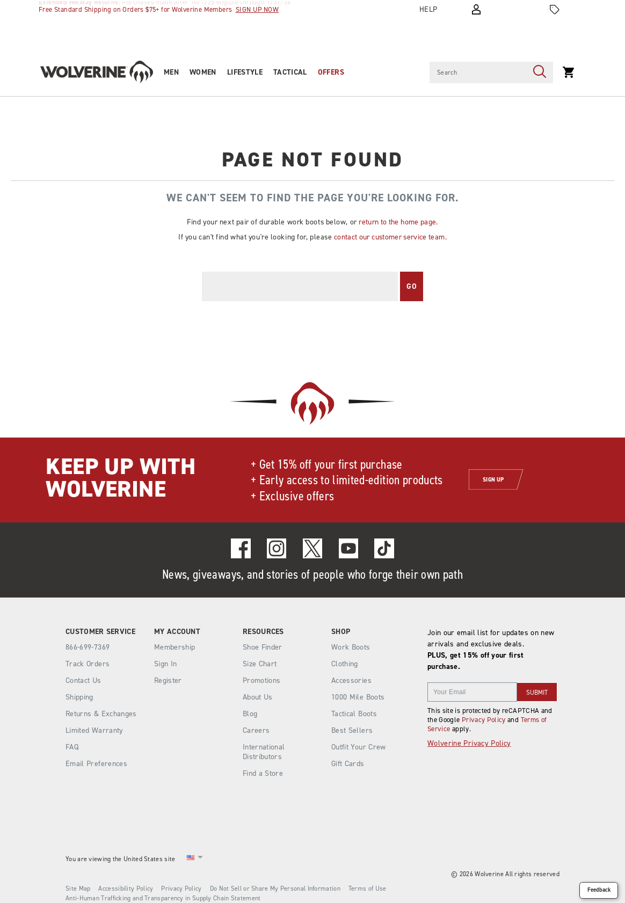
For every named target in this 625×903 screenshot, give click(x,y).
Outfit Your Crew (358, 747)
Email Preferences (96, 764)
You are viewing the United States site (120, 859)
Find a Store (263, 773)
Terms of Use (367, 888)
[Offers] (554, 9)
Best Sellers (352, 730)
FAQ (72, 747)
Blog (250, 714)
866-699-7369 (88, 647)
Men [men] (171, 72)
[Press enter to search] (539, 72)
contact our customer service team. (390, 237)
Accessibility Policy (125, 888)
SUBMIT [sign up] (537, 692)
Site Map (78, 888)
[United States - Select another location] (191, 859)
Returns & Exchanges (101, 714)
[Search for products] (478, 72)
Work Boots (350, 647)
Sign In (165, 664)
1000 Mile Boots (357, 697)
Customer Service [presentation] (100, 632)
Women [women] (203, 72)
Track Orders (88, 664)
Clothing (344, 664)
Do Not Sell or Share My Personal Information (275, 888)
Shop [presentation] (340, 632)
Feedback (599, 890)
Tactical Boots (354, 714)
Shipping (79, 697)
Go (411, 286)
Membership (174, 647)
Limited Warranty (94, 730)
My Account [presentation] (177, 632)
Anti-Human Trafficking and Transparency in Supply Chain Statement (163, 898)
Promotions (262, 680)
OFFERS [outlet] (331, 72)
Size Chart (260, 664)
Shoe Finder (262, 647)
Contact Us (83, 680)
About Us (258, 697)
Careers (256, 730)
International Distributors (264, 752)
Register (168, 680)
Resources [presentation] (263, 632)
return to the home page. (398, 222)
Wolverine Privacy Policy (469, 743)
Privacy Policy (484, 719)
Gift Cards (348, 764)
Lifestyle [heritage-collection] (245, 72)
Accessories (351, 680)
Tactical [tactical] (290, 72)
